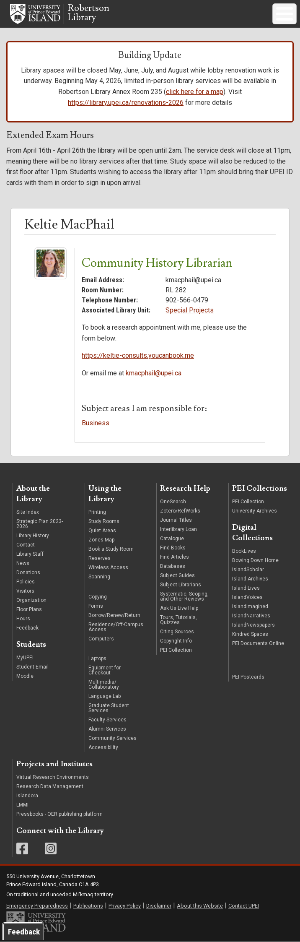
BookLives (244, 551)
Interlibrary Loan (178, 529)
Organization (31, 600)
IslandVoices (247, 597)
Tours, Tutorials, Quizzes (178, 619)
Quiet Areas (102, 530)
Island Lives (246, 588)
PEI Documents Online (258, 643)
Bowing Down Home (255, 560)
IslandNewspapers (253, 625)
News (22, 563)
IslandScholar (248, 569)
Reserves (99, 558)
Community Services (112, 738)
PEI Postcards (248, 677)
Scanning (99, 577)
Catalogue (172, 538)
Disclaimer (158, 906)
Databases (172, 566)
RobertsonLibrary (88, 13)
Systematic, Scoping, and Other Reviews (184, 596)
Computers (101, 639)
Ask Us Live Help (179, 608)
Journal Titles (176, 520)
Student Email (32, 667)
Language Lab (104, 696)
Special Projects (190, 310)
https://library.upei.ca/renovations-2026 (126, 103)
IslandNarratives (251, 616)
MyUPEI (25, 658)
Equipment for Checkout (104, 670)
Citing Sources (177, 632)
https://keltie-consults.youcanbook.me (138, 355)
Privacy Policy (125, 906)
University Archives (254, 511)
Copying (97, 597)
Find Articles (174, 557)
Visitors (25, 591)
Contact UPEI (243, 906)
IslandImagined (250, 606)
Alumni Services (107, 729)
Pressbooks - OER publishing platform (59, 814)
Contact (25, 545)
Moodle (25, 676)
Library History (32, 536)
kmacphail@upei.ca (153, 373)
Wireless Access (108, 567)
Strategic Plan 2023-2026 (39, 523)
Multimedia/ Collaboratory (103, 684)
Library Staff (30, 554)
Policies (25, 582)
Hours (23, 619)
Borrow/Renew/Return (114, 615)
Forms (95, 606)
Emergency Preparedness (37, 906)
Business (95, 423)
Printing (97, 512)
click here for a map (194, 92)
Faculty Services (107, 720)
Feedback (27, 628)
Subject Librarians (180, 585)
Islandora (27, 796)
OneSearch (173, 502)
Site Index (27, 512)
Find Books (173, 548)
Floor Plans (29, 609)
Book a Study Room (111, 549)
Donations (28, 572)
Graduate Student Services (108, 708)
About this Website (200, 906)
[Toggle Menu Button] (284, 13)
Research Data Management (49, 786)
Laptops (97, 658)
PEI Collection (176, 650)
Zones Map (101, 540)
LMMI (22, 805)
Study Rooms (103, 521)
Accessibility (103, 747)
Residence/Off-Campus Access (115, 627)
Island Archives (250, 579)
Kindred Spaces (250, 634)
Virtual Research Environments (52, 777)
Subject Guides (177, 575)
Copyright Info (176, 641)
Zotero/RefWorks (180, 511)
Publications (88, 906)
